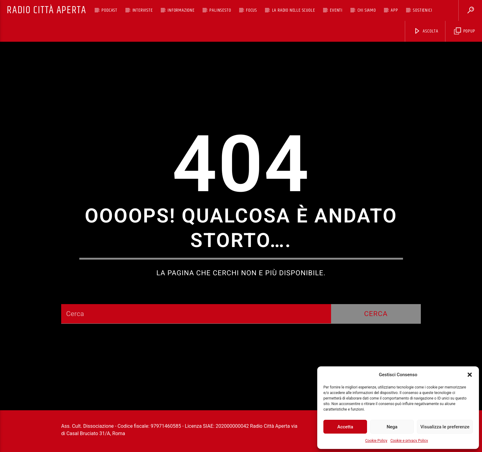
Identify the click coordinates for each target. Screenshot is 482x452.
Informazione (181, 10)
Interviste (142, 10)
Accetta (345, 427)
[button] (470, 375)
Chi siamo (367, 10)
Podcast (109, 10)
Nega (392, 427)
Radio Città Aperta (46, 10)
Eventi (336, 10)
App (394, 10)
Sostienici (422, 10)
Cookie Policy (376, 440)
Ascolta (426, 31)
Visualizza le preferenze (444, 427)
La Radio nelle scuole (293, 10)
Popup (464, 31)
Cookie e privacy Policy (409, 440)
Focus (251, 10)
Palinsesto (220, 10)
